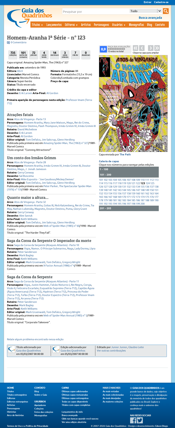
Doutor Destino (28, 126)
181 (115, 200)
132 (129, 186)
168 (115, 197)
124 (148, 183)
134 (138, 186)
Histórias (11, 411)
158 (129, 193)
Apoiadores (40, 405)
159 (133, 193)
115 (106, 183)
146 (133, 190)
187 (142, 200)
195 (119, 203)
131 (124, 186)
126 (101, 186)
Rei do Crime (81, 122)
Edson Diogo (161, 426)
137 (152, 186)
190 (156, 200)
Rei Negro (76, 285)
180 (110, 200)
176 (152, 197)
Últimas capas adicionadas (75, 391)
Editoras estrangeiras (17, 401)
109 (138, 180)
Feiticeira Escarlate (28, 288)
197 (129, 203)
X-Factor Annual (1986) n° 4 (59, 265)
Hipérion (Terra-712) (54, 291)
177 (156, 197)
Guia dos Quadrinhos (28, 350)
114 (101, 183)
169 (119, 197)
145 (129, 190)
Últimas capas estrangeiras (75, 398)
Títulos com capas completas (76, 405)
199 (138, 203)
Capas (65, 388)
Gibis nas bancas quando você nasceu (80, 418)
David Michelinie (27, 129)
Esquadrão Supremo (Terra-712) (58, 288)
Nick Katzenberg (64, 205)
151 (156, 190)
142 (115, 190)
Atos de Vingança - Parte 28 (30, 162)
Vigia (27, 248)
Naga (70, 248)
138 (156, 186)
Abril (20, 71)
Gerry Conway (26, 172)
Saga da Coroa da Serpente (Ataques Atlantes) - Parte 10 (46, 245)
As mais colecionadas (113, 394)
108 (133, 180)
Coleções (39, 408)
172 (133, 197)
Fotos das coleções (43, 412)
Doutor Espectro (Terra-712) (58, 295)
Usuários (119, 24)
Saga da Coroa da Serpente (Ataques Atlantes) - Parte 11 (46, 281)
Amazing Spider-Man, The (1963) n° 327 (65, 143)
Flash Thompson (47, 126)
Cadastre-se (161, 2)
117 (115, 183)
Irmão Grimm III (87, 126)
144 (124, 190)
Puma (69, 209)
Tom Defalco (33, 139)
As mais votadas (111, 391)
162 (147, 193)
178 (101, 200)
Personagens (101, 24)
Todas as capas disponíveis (75, 401)
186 (138, 200)
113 (156, 180)
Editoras (71, 24)
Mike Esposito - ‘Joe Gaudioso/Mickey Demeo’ (47, 179)
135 (142, 186)
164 (156, 193)
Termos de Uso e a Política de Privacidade (27, 426)
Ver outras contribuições (111, 350)
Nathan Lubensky (23, 209)
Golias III (48, 205)
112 (152, 180)
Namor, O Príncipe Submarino (48, 248)
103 (110, 180)
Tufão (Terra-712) (31, 295)
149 (147, 190)
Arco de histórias (15, 415)
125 (152, 183)
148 (142, 190)
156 (119, 193)
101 (101, 180)
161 (142, 193)
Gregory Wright (71, 262)
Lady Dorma (82, 248)
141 (110, 190)
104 (115, 180)
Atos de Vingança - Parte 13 (30, 119)
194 (115, 203)
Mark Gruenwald (35, 262)
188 (147, 200)
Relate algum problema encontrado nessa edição (35, 339)
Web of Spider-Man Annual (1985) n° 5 (65, 315)
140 (106, 190)
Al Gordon (52, 93)
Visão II (11, 288)
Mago (69, 122)
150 (152, 190)
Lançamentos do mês (72, 411)
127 (106, 186)
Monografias (136, 24)
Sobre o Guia (40, 394)
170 (124, 197)
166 (106, 197)
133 (133, 186)
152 (101, 193)
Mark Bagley (26, 255)
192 (106, 203)
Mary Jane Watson (54, 122)
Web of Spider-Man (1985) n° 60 (61, 226)
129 (115, 186)
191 (101, 203)
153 (106, 193)
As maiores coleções (113, 401)
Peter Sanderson (27, 252)
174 (142, 197)
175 (147, 197)
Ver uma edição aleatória (74, 422)
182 (119, 200)
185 (133, 200)
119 (124, 183)
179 (106, 200)
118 (119, 183)
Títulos (37, 24)
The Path (125, 154)
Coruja (87, 285)
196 (124, 203)
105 (119, 180)
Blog (149, 24)
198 (133, 203)
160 (138, 193)
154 (110, 193)
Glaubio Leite (136, 347)
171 (129, 197)
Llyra (92, 248)
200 (142, 203)
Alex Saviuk (25, 215)
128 (110, 186)
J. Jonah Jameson (35, 169)
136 (147, 186)
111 (147, 180)
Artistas (86, 24)
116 (110, 183)
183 (124, 200)
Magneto (12, 126)
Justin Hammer (40, 285)
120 (129, 183)
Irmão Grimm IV (68, 126)
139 (101, 190)
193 (110, 203)
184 (129, 200)
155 (115, 193)
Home (10, 388)
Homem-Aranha (33, 122)
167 (110, 197)
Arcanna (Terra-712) (32, 298)
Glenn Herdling (66, 139)
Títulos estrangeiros (17, 394)
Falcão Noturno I (60, 285)
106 (124, 180)
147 (138, 190)
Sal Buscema (26, 176)
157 (124, 193)
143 (119, 190)
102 (106, 180)
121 (133, 183)
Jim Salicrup (49, 139)
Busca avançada (70, 415)
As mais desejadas (112, 398)
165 (101, 197)
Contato (160, 24)
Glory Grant (80, 209)
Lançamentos (54, 24)
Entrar (147, 2)
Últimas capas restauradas (75, 394)
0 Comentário (18, 42)
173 (138, 197)
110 (142, 180)
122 (138, 183)
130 (119, 186)
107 (129, 180)
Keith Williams (29, 219)
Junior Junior (119, 347)
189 (152, 200)
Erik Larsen (25, 93)
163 (152, 193)
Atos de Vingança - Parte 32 (30, 202)
